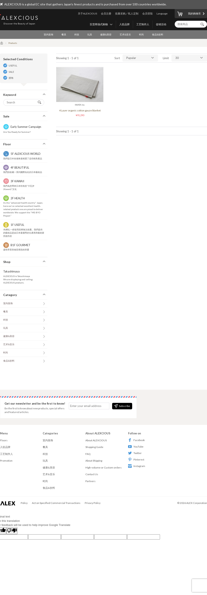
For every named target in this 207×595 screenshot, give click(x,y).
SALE (11, 71)
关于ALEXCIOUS (87, 13)
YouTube (135, 446)
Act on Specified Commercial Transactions (56, 503)
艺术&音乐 (125, 34)
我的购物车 (189, 14)
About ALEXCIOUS (96, 440)
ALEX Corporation (196, 503)
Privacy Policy (92, 503)
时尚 (141, 34)
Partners (90, 481)
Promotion (6, 460)
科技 (76, 34)
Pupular (131, 58)
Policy (24, 503)
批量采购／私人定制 (126, 13)
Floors (4, 440)
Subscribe (122, 406)
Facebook (136, 440)
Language (162, 13)
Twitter (135, 453)
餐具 (63, 34)
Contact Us (91, 474)
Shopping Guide (94, 447)
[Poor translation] (11, 531)
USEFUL (13, 65)
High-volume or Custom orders (103, 467)
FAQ (88, 454)
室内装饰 (48, 34)
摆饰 (11, 77)
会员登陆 (147, 13)
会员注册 (106, 13)
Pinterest (136, 459)
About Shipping (93, 460)
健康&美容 (105, 34)
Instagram (136, 466)
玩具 (89, 34)
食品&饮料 (157, 34)
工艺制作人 (142, 24)
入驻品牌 (124, 24)
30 (177, 58)
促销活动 (161, 24)
